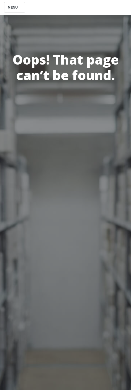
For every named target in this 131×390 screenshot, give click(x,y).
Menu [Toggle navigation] (14, 7)
